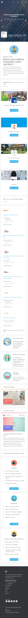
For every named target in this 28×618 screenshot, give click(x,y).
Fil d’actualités (8, 585)
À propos (7, 593)
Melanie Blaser (7, 415)
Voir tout (5, 86)
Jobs (6, 591)
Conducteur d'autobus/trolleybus (12, 297)
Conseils (7, 588)
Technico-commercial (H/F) (10, 215)
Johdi (2, 2)
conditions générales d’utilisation (12, 612)
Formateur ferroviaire (9, 318)
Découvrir (7, 586)
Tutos (6, 590)
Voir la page (14, 110)
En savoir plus (14, 524)
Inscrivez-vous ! (14, 488)
